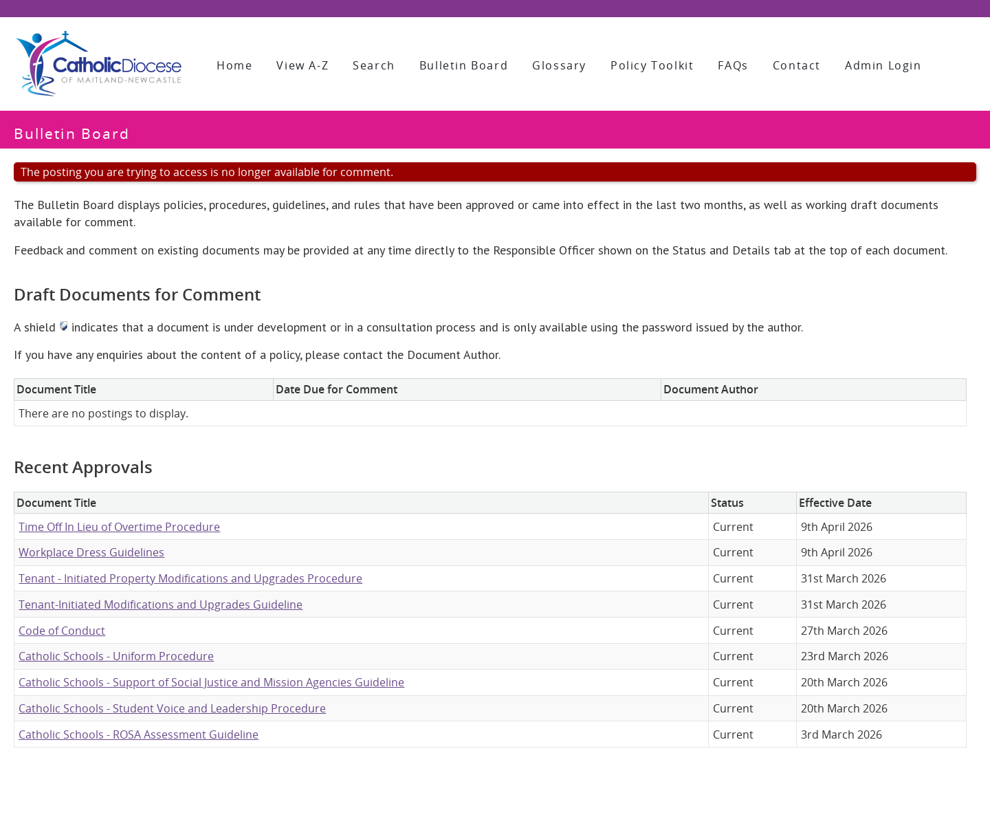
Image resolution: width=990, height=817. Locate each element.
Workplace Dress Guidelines (91, 552)
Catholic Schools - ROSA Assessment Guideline (138, 734)
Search (374, 65)
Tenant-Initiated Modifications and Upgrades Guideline (160, 604)
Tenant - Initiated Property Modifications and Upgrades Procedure (190, 578)
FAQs (733, 65)
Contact (797, 65)
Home (234, 65)
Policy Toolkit (652, 65)
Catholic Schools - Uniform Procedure (116, 656)
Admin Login (883, 65)
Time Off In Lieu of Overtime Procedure (119, 526)
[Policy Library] (98, 64)
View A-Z (302, 65)
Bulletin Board (463, 65)
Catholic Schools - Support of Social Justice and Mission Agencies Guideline (211, 682)
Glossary (559, 65)
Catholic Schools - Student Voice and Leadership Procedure (172, 708)
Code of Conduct (62, 630)
